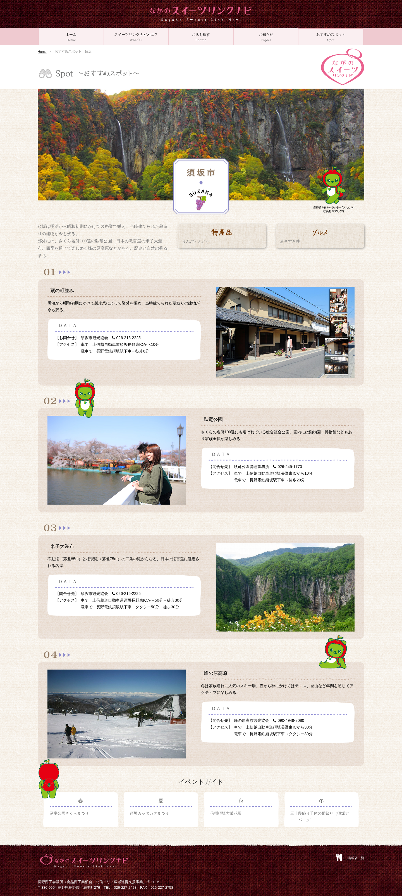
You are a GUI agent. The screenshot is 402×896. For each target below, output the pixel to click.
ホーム (71, 37)
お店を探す (201, 37)
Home (42, 52)
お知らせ (266, 37)
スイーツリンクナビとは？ (136, 37)
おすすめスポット (330, 37)
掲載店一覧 (356, 858)
